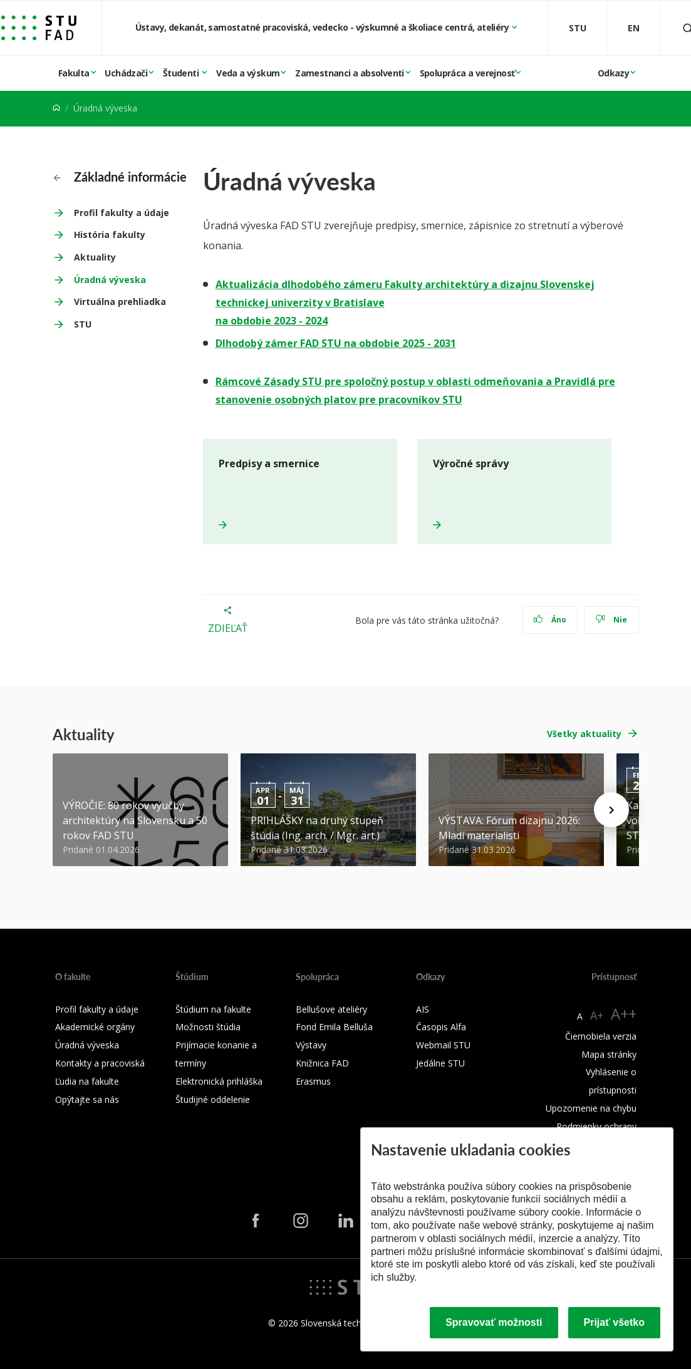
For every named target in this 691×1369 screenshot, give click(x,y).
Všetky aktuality (584, 734)
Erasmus (313, 1081)
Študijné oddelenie (212, 1099)
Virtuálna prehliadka (120, 301)
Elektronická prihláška (218, 1081)
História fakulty (109, 234)
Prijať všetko (614, 1322)
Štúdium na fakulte (213, 1009)
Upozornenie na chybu (591, 1108)
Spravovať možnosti (493, 1322)
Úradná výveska (110, 280)
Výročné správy (471, 463)
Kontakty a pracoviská (100, 1063)
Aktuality (95, 257)
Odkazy (613, 73)
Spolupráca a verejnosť (467, 73)
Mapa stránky (608, 1054)
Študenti (182, 73)
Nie (611, 619)
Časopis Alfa (441, 1027)
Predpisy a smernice (269, 463)
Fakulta (74, 73)
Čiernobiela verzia (600, 1036)
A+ (596, 1015)
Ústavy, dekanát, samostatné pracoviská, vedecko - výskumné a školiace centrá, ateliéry (323, 27)
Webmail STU (443, 1045)
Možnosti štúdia (208, 1027)
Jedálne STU (440, 1063)
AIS (422, 1009)
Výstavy (311, 1045)
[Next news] (611, 809)
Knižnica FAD (322, 1063)
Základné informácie (120, 176)
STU (82, 324)
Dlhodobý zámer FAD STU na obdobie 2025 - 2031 (336, 343)
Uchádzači (126, 73)
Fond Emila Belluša (334, 1027)
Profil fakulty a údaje (121, 213)
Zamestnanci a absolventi (349, 73)
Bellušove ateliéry (331, 1009)
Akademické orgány (95, 1027)
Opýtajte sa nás (87, 1099)
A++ (623, 1013)
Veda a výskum (247, 73)
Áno (549, 619)
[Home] (56, 108)
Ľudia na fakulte (87, 1081)
